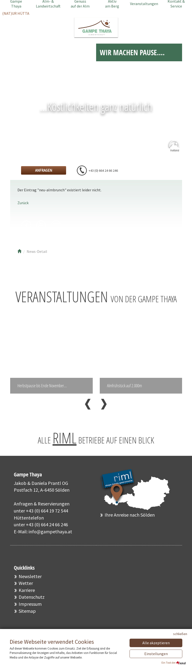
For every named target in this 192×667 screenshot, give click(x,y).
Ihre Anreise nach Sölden (130, 518)
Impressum (30, 607)
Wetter (26, 586)
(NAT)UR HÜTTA (15, 13)
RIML (65, 441)
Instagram (55, 225)
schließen (180, 634)
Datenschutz (32, 600)
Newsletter (30, 580)
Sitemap (27, 614)
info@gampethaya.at (50, 535)
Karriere (27, 593)
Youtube (41, 225)
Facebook (26, 225)
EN (178, 27)
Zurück (23, 202)
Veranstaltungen (144, 3)
